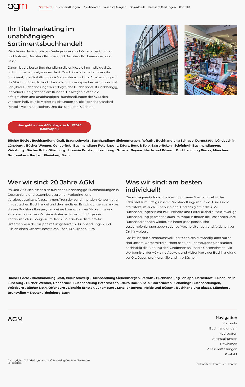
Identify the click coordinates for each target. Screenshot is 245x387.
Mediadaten (92, 7)
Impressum (219, 364)
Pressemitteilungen (162, 7)
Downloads (137, 7)
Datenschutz (204, 364)
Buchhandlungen (68, 7)
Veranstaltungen (115, 7)
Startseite (45, 7)
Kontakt (184, 7)
